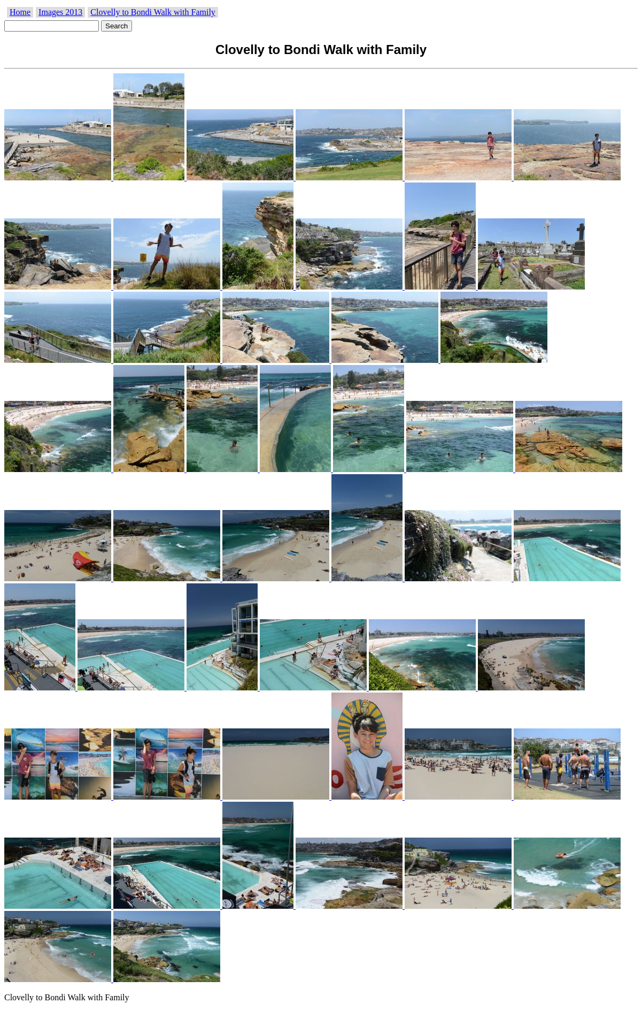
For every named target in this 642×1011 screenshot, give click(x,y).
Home (20, 12)
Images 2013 (60, 12)
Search (116, 26)
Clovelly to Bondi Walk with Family (152, 12)
